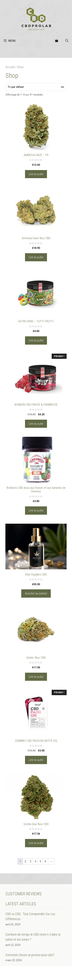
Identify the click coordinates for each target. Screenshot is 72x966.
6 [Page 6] (45, 861)
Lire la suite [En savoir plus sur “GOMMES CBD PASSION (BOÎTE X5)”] (36, 760)
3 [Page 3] (30, 861)
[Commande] (36, 87)
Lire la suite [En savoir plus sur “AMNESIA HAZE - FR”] (36, 174)
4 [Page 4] (35, 861)
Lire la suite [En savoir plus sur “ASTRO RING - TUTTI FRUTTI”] (36, 340)
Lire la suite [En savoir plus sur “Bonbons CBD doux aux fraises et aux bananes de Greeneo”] (36, 510)
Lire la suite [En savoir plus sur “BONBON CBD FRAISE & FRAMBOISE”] (36, 423)
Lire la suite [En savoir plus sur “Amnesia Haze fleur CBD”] (36, 257)
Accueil (10, 67)
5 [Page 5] (40, 861)
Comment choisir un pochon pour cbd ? (30, 955)
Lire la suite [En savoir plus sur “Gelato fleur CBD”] (36, 676)
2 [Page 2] (25, 861)
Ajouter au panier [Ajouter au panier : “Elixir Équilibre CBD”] (36, 593)
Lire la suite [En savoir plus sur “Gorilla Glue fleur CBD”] (36, 843)
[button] (67, 40)
